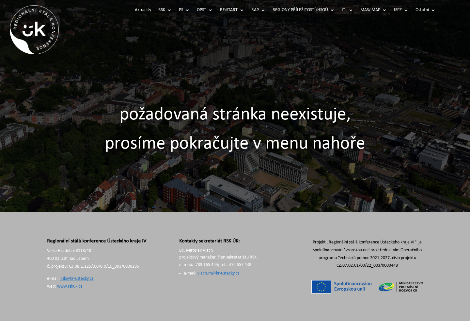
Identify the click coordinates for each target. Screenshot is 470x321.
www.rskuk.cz (70, 286)
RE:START (229, 10)
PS (181, 10)
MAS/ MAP (370, 10)
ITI (344, 10)
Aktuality (143, 10)
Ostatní (422, 10)
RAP (255, 10)
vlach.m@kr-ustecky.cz (218, 273)
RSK (161, 10)
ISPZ (398, 10)
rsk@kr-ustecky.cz (77, 278)
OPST (201, 10)
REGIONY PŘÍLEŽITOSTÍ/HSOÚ (300, 10)
